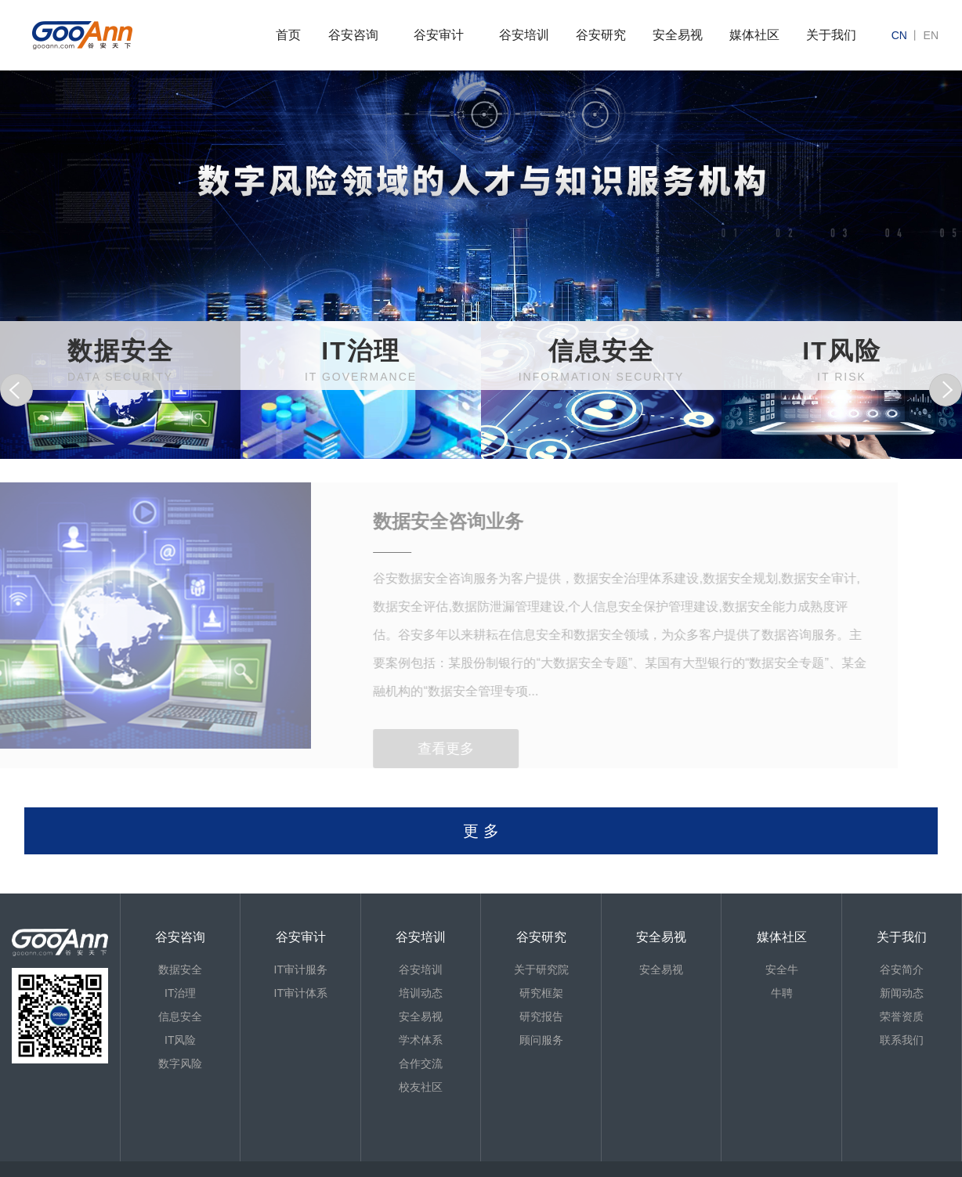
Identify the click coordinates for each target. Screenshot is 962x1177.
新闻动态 (902, 993)
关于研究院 (541, 969)
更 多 (481, 830)
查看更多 (424, 748)
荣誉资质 (902, 1016)
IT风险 (180, 1040)
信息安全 (180, 1016)
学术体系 (421, 1040)
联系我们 (902, 1040)
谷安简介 (902, 969)
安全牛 (781, 969)
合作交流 (421, 1063)
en (931, 35)
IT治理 (180, 993)
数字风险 (180, 1063)
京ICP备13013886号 (79, 1169)
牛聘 (782, 993)
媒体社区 (754, 35)
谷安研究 (601, 35)
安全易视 (678, 35)
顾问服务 (541, 1040)
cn (899, 35)
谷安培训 (524, 35)
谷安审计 (439, 35)
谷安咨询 (353, 35)
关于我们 (831, 35)
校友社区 (421, 1087)
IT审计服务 (300, 969)
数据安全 (180, 969)
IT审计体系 (300, 993)
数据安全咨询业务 (426, 521)
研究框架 (541, 993)
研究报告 (541, 1016)
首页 (288, 35)
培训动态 (421, 993)
